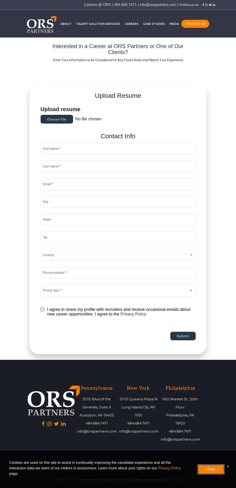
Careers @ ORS (97, 5)
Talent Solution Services (98, 24)
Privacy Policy (133, 314)
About (65, 24)
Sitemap (127, 480)
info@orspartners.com (158, 5)
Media (174, 24)
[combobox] (118, 256)
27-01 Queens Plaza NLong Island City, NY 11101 (138, 407)
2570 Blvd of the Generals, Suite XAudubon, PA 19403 (97, 407)
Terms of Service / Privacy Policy (99, 480)
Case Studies (154, 24)
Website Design (154, 480)
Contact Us (195, 24)
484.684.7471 (125, 5)
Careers (132, 24)
